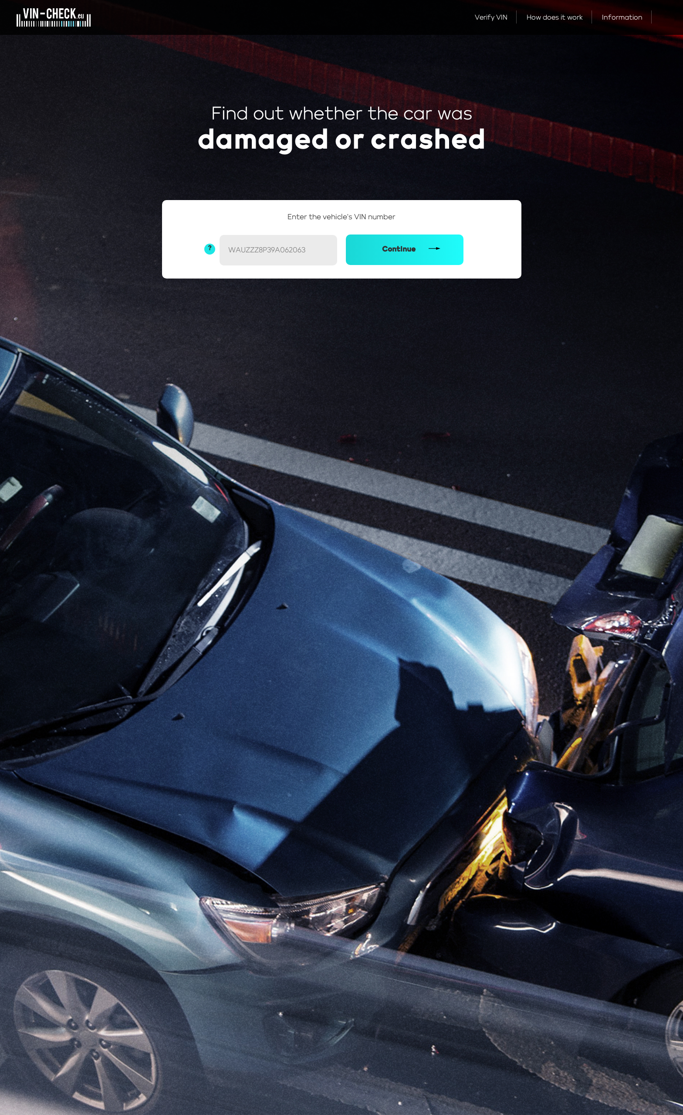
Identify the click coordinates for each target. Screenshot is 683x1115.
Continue (399, 249)
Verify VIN (491, 17)
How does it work (555, 17)
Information (622, 17)
